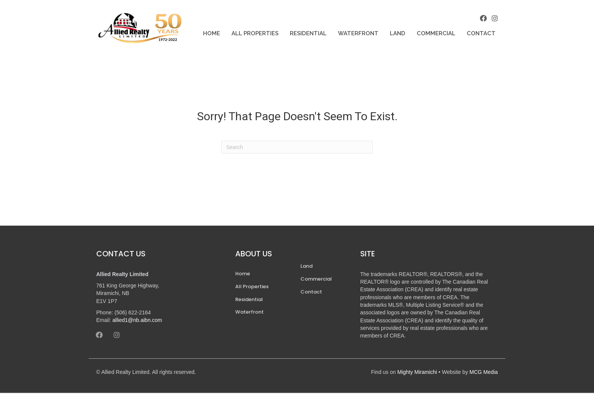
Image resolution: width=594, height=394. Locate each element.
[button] (482, 18)
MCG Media (483, 373)
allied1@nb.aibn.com (137, 321)
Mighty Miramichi (417, 373)
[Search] (297, 148)
